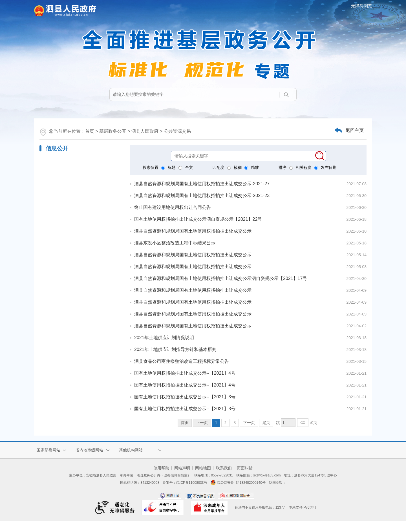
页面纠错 (245, 468)
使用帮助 (161, 468)
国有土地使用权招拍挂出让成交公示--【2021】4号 (184, 373)
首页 (89, 131)
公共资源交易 (177, 131)
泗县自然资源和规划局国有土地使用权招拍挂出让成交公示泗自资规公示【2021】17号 (220, 278)
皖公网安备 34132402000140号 (238, 483)
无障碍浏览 (361, 5)
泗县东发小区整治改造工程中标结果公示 (174, 242)
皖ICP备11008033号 (191, 483)
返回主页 (355, 130)
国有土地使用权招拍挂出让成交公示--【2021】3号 (184, 396)
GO (302, 423)
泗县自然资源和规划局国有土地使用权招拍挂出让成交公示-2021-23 (202, 195)
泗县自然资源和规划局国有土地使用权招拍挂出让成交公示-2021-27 (202, 183)
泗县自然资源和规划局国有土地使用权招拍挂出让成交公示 (192, 231)
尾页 (266, 423)
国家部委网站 (48, 450)
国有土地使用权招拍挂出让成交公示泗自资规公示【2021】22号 (198, 219)
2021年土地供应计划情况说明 (164, 337)
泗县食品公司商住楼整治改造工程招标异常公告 (181, 361)
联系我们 (224, 468)
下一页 (249, 423)
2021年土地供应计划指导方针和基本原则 (175, 349)
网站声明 (182, 468)
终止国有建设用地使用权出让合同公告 (172, 207)
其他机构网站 (131, 450)
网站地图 (203, 468)
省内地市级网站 (89, 450)
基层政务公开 (112, 131)
